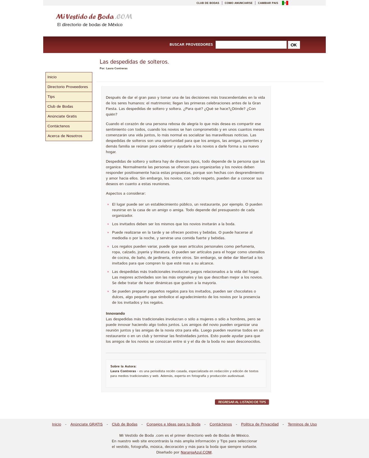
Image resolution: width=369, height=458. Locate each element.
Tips (51, 97)
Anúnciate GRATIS (86, 424)
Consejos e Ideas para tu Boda (173, 424)
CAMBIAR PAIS (268, 3)
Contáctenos (58, 126)
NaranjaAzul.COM (196, 452)
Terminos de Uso (302, 424)
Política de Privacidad (260, 424)
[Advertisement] (245, 21)
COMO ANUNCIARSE (239, 3)
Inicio (52, 77)
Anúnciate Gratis (62, 116)
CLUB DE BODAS (207, 3)
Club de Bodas (60, 106)
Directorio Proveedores (67, 87)
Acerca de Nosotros (64, 136)
